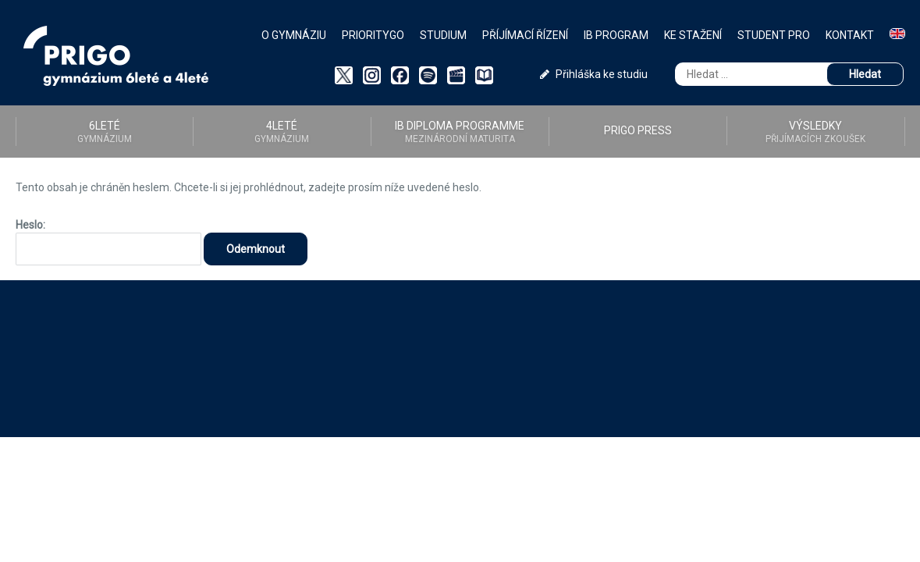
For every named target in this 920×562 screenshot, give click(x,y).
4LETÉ (282, 131)
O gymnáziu (293, 35)
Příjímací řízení (525, 35)
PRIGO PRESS (638, 130)
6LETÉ (104, 131)
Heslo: (108, 242)
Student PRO (773, 35)
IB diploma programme (460, 131)
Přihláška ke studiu (594, 74)
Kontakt (850, 35)
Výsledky (815, 131)
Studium (443, 35)
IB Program (616, 35)
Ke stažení (693, 35)
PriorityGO (373, 35)
